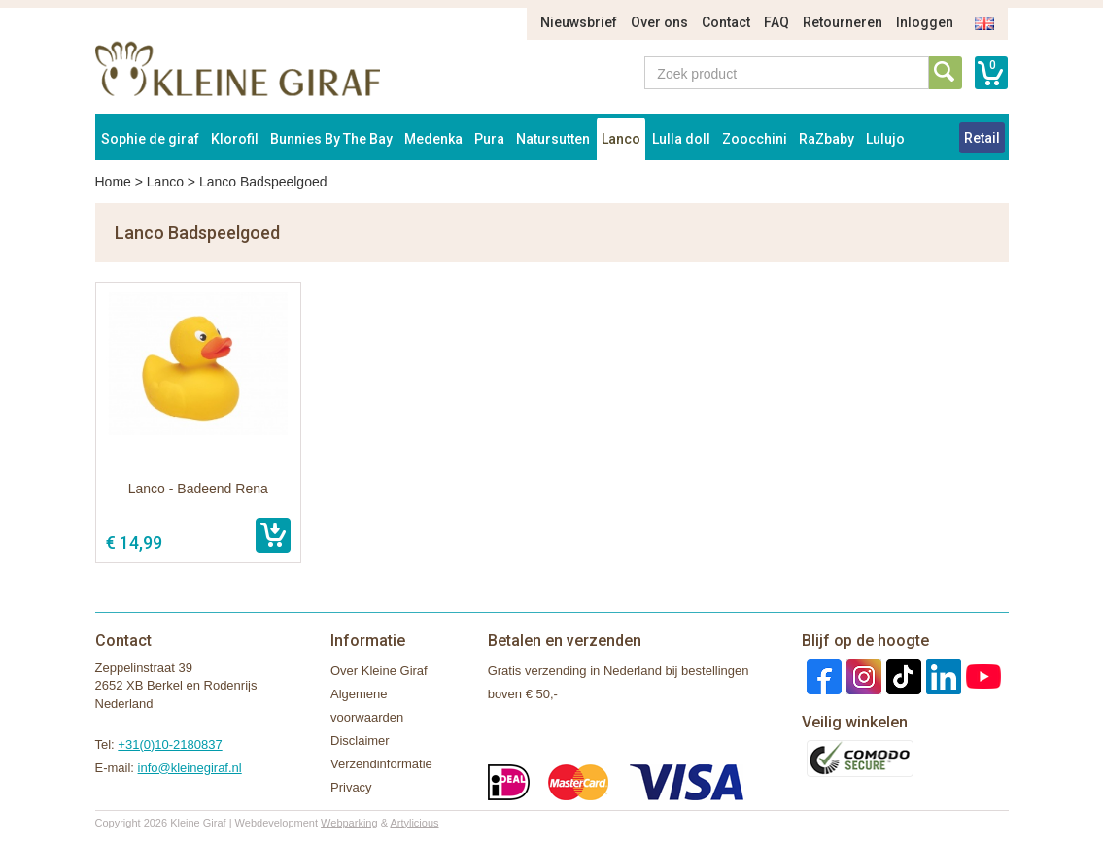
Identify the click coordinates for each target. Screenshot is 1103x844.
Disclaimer (360, 740)
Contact (726, 22)
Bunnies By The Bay (331, 139)
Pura (489, 139)
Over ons (659, 22)
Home (113, 181)
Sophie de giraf (150, 139)
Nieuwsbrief (578, 22)
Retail (982, 138)
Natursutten (553, 139)
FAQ (776, 22)
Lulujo (885, 139)
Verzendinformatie (381, 764)
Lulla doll (681, 139)
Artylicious (414, 822)
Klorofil (235, 139)
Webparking (349, 822)
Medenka (433, 139)
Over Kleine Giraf (379, 670)
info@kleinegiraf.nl (190, 767)
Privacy (351, 787)
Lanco (621, 139)
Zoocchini (754, 139)
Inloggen (924, 22)
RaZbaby (826, 139)
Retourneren (842, 22)
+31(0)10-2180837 (170, 744)
